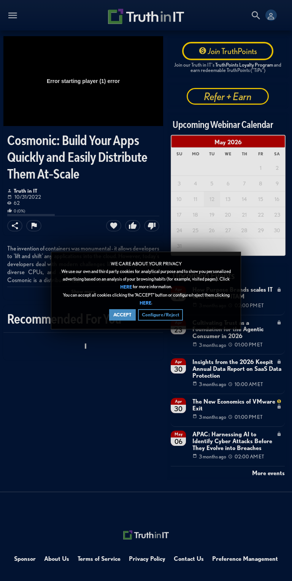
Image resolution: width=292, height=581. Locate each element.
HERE (126, 288)
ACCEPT (122, 315)
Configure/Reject (160, 315)
